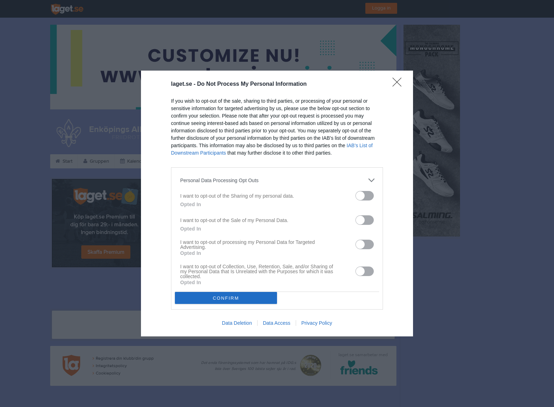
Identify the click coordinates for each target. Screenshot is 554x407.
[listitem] (277, 180)
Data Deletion (237, 323)
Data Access (276, 323)
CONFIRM (226, 298)
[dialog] (277, 203)
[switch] (364, 195)
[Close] (399, 84)
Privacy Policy (316, 323)
